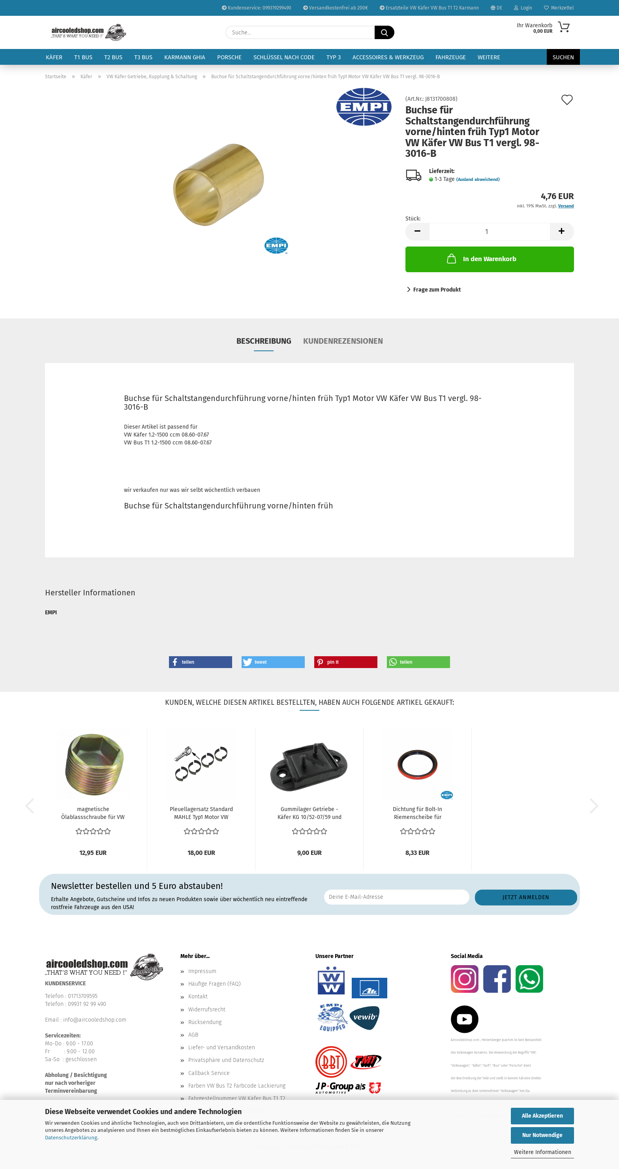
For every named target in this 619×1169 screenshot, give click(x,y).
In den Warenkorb (480, 258)
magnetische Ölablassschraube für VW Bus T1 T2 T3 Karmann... (93, 813)
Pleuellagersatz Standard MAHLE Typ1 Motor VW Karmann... (201, 813)
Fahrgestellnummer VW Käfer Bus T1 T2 (236, 1098)
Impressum (202, 971)
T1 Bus (83, 57)
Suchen (563, 57)
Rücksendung (204, 1022)
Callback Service (209, 1073)
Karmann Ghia (184, 57)
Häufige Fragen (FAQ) (214, 984)
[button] (417, 232)
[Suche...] (384, 32)
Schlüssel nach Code (284, 57)
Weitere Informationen (542, 1152)
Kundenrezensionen (343, 341)
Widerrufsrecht (206, 1009)
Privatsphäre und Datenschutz (226, 1060)
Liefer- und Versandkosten (221, 1047)
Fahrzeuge (450, 57)
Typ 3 (333, 57)
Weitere (489, 57)
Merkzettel (559, 8)
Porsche (229, 57)
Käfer (54, 57)
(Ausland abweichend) (478, 179)
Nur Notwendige (542, 1135)
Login (523, 8)
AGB (193, 1035)
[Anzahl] (489, 232)
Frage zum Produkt (437, 289)
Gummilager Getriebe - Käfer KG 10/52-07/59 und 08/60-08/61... (309, 813)
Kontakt (198, 996)
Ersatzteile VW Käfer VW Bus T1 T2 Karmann (429, 8)
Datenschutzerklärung (71, 1138)
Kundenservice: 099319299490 (256, 8)
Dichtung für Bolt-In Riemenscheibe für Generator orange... (417, 813)
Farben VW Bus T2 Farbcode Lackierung (236, 1085)
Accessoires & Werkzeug (388, 57)
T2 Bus (113, 57)
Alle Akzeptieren (542, 1116)
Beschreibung (263, 341)
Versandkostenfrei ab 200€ (335, 8)
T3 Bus (143, 57)
